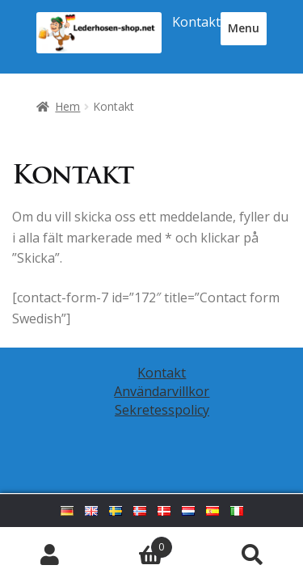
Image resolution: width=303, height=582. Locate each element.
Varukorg (136, 543)
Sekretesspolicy (162, 410)
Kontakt (196, 22)
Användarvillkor (161, 391)
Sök (252, 554)
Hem (67, 106)
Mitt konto (50, 554)
